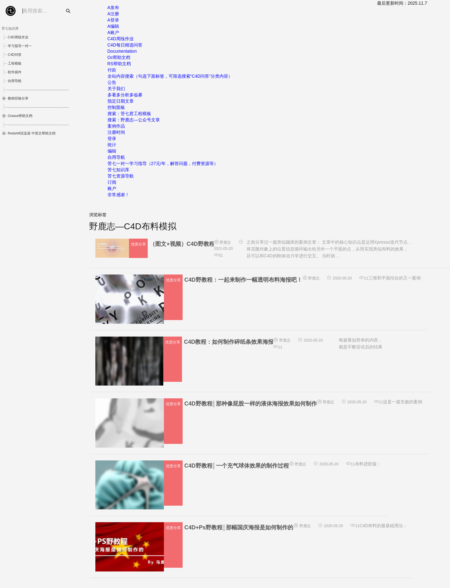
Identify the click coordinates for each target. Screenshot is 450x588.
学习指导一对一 (20, 46)
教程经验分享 (18, 98)
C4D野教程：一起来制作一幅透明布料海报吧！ (243, 280)
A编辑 (113, 26)
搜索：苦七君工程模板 (129, 113)
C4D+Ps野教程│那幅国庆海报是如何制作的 (239, 527)
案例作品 (116, 126)
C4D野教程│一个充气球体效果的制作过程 (236, 466)
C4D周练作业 (18, 37)
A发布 (113, 7)
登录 (112, 138)
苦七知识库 (118, 169)
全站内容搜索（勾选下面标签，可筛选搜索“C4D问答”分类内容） (170, 76)
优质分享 (138, 244)
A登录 (113, 19)
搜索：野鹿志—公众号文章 (134, 119)
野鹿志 (222, 242)
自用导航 (15, 81)
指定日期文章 (121, 101)
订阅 (112, 182)
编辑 (112, 150)
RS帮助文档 (119, 63)
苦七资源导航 (121, 175)
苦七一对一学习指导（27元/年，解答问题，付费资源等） (163, 163)
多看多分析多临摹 (125, 94)
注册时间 (116, 132)
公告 (112, 82)
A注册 (113, 13)
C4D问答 (15, 54)
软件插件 (15, 72)
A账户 (113, 32)
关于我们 (116, 88)
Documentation (122, 51)
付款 (112, 69)
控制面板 (116, 107)
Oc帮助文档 (119, 57)
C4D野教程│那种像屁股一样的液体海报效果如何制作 (250, 404)
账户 (112, 188)
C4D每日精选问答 (125, 44)
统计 (112, 144)
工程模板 (15, 63)
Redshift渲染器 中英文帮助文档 (31, 133)
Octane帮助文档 (20, 116)
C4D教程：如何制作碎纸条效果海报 (229, 342)
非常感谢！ (118, 194)
